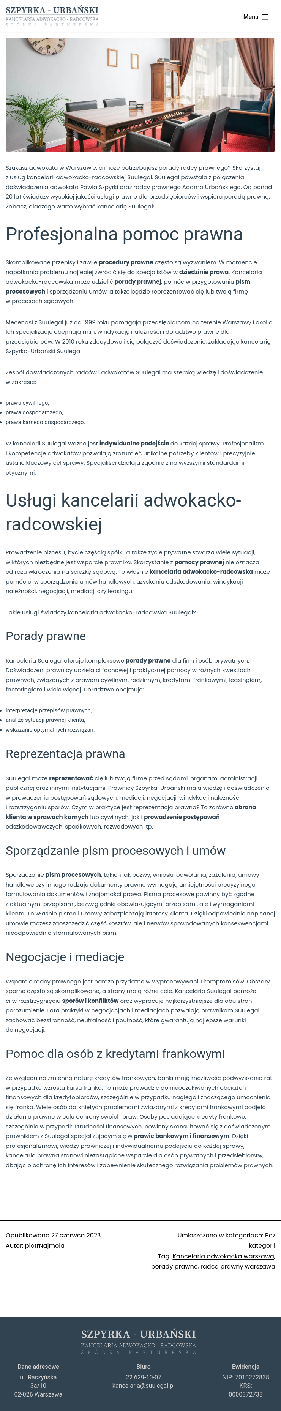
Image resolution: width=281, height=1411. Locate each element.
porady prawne (174, 1266)
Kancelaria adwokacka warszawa (223, 1256)
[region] (140, 95)
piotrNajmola (45, 1245)
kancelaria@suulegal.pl (143, 1385)
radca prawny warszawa (237, 1266)
